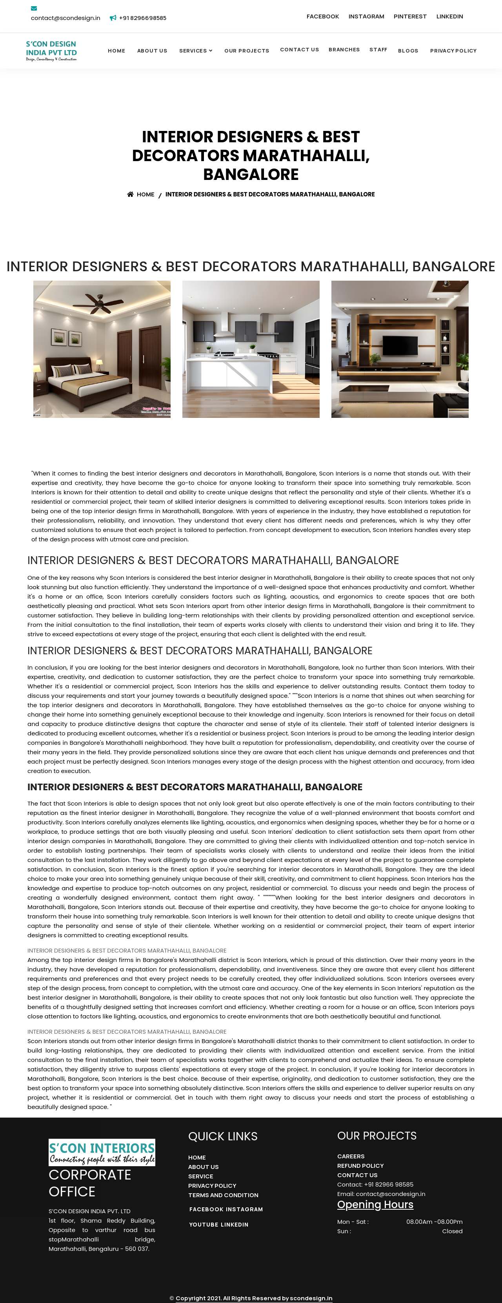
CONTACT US (299, 49)
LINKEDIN (450, 16)
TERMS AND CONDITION (223, 1195)
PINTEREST (410, 16)
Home (116, 50)
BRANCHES (344, 49)
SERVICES (193, 50)
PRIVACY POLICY (212, 1185)
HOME (197, 1157)
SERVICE (200, 1176)
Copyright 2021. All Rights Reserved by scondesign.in (254, 1298)
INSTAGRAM (366, 16)
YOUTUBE (203, 1224)
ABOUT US (203, 1167)
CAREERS (351, 1156)
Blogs (408, 50)
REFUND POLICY (360, 1165)
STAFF (378, 49)
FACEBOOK (323, 16)
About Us (152, 50)
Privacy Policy (453, 50)
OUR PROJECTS (246, 50)
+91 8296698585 (142, 18)
